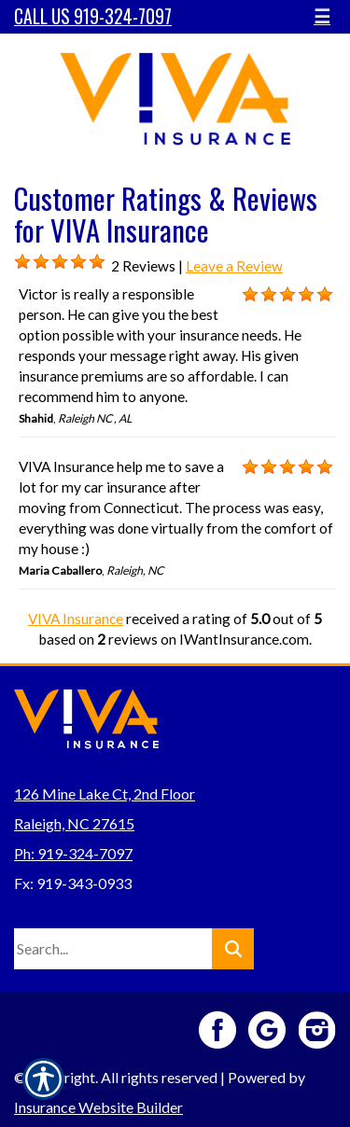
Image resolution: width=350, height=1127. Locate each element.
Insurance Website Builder (98, 1107)
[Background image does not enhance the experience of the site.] (22, 262)
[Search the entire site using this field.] (113, 948)
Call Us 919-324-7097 (93, 16)
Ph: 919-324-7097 (73, 853)
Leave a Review (234, 265)
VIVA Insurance (75, 618)
